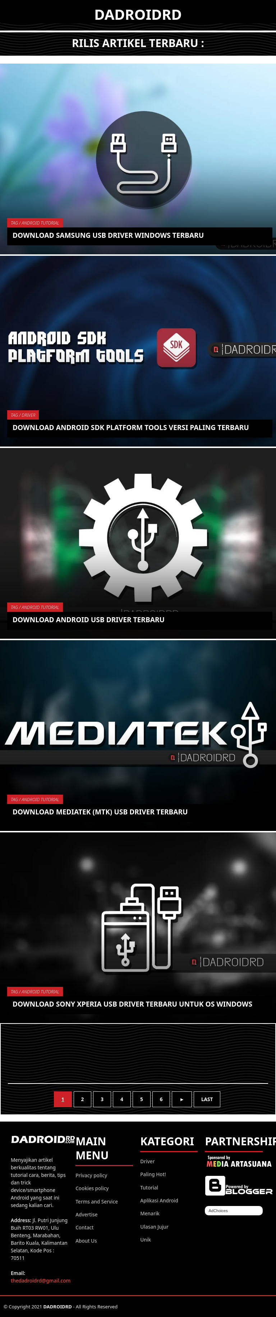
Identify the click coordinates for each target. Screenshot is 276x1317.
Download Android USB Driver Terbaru (89, 619)
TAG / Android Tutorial (35, 223)
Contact (84, 1227)
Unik (145, 1239)
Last (207, 1099)
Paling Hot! (153, 1174)
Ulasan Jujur (154, 1226)
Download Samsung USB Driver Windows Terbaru (108, 235)
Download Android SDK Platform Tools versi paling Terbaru (131, 427)
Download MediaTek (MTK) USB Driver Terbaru (100, 812)
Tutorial (149, 1187)
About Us (86, 1240)
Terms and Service (96, 1201)
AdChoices (217, 1211)
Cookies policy (92, 1188)
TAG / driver (23, 415)
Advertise (86, 1214)
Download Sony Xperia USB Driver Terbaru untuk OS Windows (132, 1004)
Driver (147, 1161)
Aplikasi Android (159, 1200)
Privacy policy (91, 1175)
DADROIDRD (138, 14)
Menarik (150, 1213)
